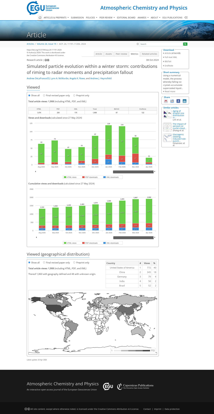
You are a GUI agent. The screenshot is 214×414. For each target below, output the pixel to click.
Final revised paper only (56, 95)
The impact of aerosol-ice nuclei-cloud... (180, 126)
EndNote (169, 65)
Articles (30, 44)
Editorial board (126, 17)
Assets (109, 54)
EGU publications (172, 17)
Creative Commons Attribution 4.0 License (118, 409)
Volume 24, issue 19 (46, 44)
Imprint (157, 409)
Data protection (172, 409)
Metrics (134, 54)
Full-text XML (171, 57)
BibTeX (168, 61)
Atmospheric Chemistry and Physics (143, 7)
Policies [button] (90, 17)
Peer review (121, 54)
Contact (147, 409)
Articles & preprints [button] (55, 17)
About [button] (155, 17)
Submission (77, 17)
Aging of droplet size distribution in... (178, 114)
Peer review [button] (106, 17)
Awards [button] (142, 17)
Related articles (149, 54)
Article (99, 54)
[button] (138, 44)
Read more (170, 91)
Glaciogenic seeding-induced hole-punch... (179, 137)
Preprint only (81, 95)
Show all (34, 95)
